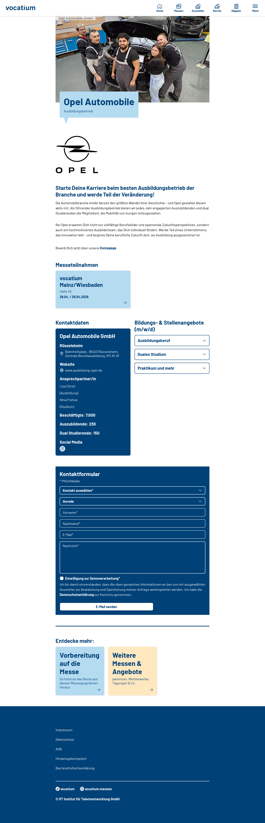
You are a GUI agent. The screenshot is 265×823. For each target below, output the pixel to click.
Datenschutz (65, 739)
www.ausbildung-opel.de (83, 370)
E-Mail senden (106, 607)
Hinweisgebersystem (71, 758)
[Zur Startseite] (22, 8)
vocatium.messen (96, 789)
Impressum (64, 730)
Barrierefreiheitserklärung (75, 768)
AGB (59, 749)
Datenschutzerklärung (77, 594)
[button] (172, 340)
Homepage (108, 248)
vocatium (65, 789)
